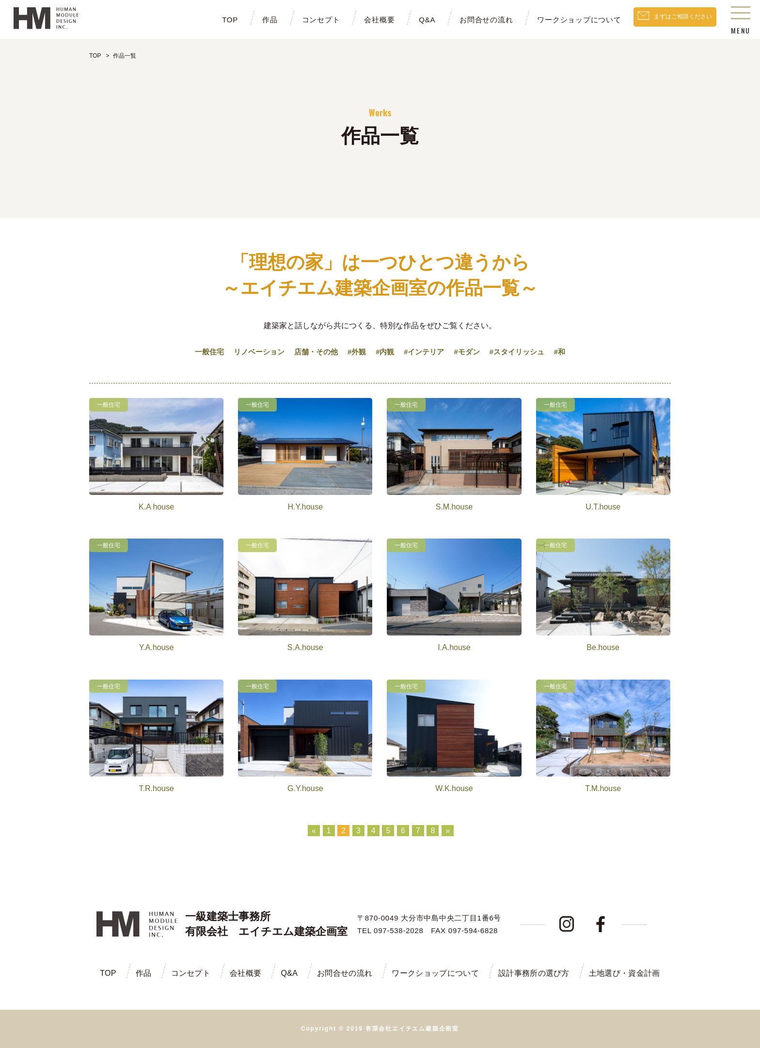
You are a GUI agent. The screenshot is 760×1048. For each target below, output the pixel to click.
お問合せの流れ (465, 20)
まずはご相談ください (673, 19)
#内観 (385, 352)
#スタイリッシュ (524, 352)
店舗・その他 (312, 352)
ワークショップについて (559, 20)
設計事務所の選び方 (534, 973)
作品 (249, 20)
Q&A (406, 20)
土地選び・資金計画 (624, 973)
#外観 (355, 352)
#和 (569, 352)
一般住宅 (200, 352)
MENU (740, 22)
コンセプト (300, 20)
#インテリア (426, 352)
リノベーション (252, 352)
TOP (209, 20)
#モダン (471, 352)
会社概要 (359, 20)
